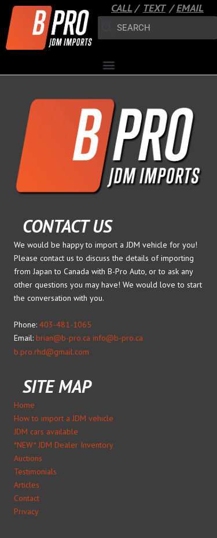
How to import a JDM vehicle (63, 418)
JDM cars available (46, 431)
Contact (26, 498)
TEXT (154, 7)
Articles (26, 485)
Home (24, 405)
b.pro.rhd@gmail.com (51, 352)
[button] (108, 65)
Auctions (28, 458)
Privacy (26, 511)
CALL (121, 7)
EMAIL (190, 7)
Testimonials (35, 471)
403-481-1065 (65, 324)
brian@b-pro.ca (63, 338)
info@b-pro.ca (118, 338)
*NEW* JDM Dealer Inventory (63, 445)
